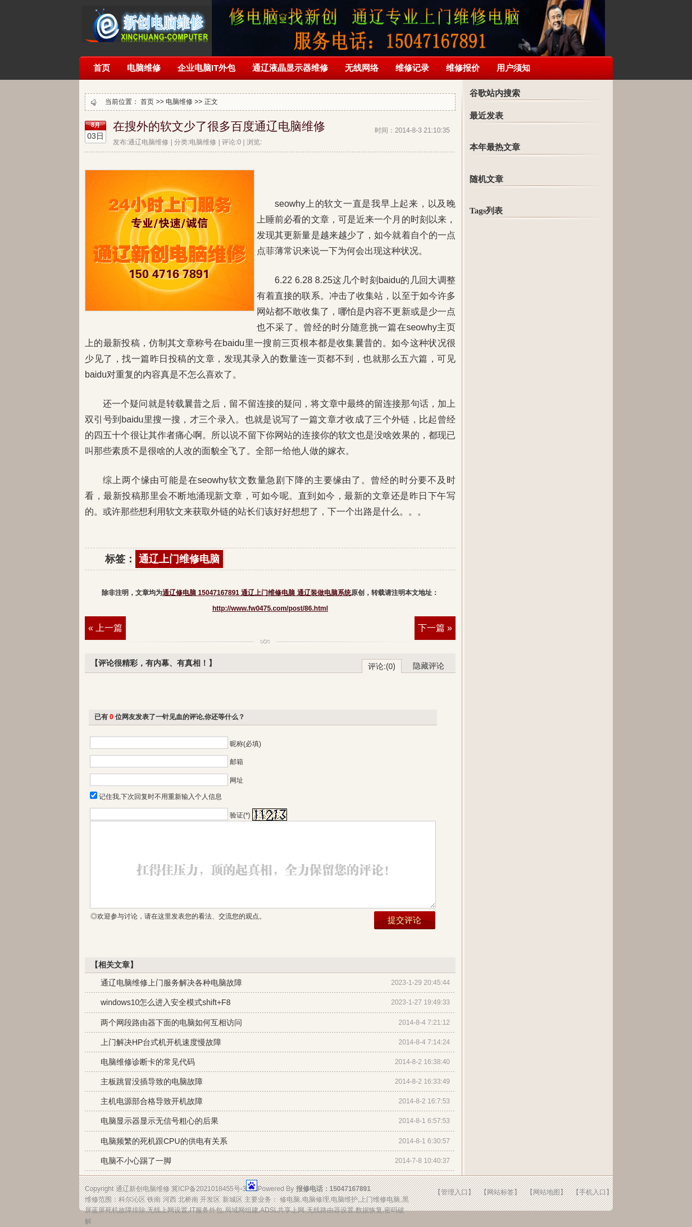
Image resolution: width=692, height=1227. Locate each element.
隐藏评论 (428, 665)
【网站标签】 (500, 1192)
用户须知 (513, 67)
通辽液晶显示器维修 (290, 67)
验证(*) (240, 815)
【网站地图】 (546, 1192)
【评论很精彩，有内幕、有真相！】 (153, 662)
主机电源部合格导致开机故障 (152, 1101)
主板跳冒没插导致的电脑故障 (152, 1081)
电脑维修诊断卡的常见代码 (148, 1061)
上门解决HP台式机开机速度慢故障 (161, 1042)
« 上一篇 (105, 628)
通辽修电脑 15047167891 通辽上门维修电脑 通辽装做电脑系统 (146, 21)
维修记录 (412, 67)
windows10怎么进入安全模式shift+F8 (165, 1002)
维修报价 (463, 67)
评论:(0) (381, 666)
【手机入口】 (592, 1192)
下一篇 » (435, 628)
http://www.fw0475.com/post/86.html (270, 608)
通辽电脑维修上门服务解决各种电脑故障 (171, 982)
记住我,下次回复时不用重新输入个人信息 (160, 797)
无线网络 (362, 67)
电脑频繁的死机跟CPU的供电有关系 (164, 1141)
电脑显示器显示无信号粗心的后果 (159, 1120)
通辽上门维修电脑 (179, 559)
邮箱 (236, 762)
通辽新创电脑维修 (143, 1189)
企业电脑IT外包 (206, 67)
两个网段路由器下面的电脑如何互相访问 (171, 1022)
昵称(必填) (245, 744)
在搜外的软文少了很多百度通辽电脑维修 (219, 126)
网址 (236, 780)
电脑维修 (144, 67)
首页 (101, 67)
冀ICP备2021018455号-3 (208, 1189)
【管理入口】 (454, 1192)
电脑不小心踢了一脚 (136, 1160)
